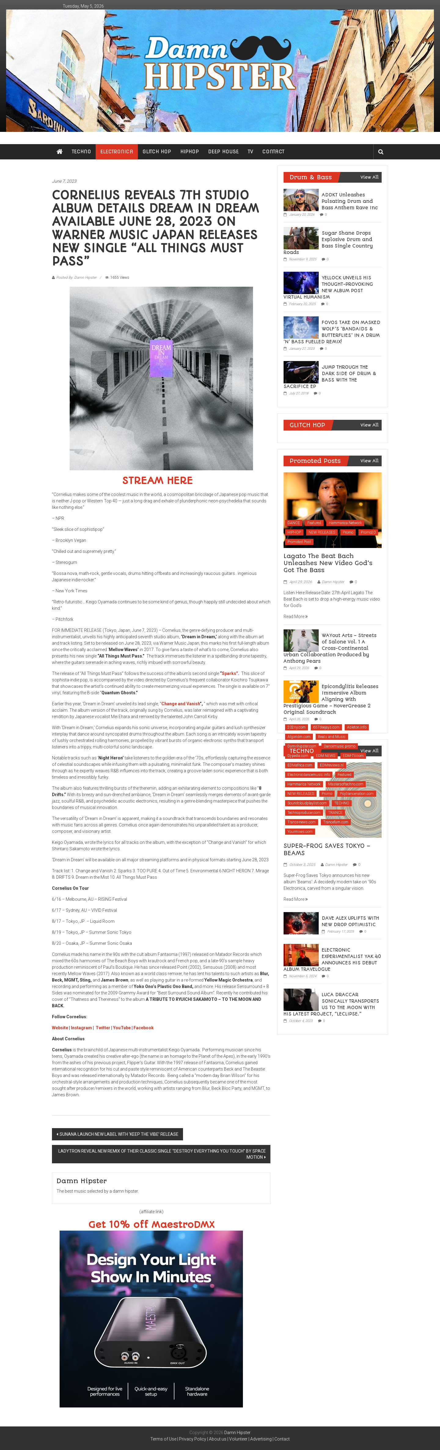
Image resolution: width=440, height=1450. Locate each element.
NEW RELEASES (322, 532)
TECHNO (81, 152)
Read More (296, 616)
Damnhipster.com (302, 746)
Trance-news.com (302, 822)
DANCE (294, 523)
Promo (348, 532)
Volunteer (238, 1439)
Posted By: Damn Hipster (76, 277)
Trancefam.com (335, 822)
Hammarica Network (345, 523)
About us (217, 1439)
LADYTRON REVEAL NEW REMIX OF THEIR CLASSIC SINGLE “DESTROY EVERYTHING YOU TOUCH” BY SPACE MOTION (162, 1154)
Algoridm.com (299, 737)
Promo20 (368, 532)
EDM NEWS (325, 756)
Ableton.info (356, 727)
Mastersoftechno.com (345, 784)
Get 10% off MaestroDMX (151, 1225)
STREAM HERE (157, 480)
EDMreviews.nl (332, 765)
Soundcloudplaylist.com (307, 803)
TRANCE (335, 813)
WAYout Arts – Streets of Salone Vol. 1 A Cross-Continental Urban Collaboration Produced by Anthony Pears (330, 648)
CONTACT (273, 152)
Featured (314, 523)
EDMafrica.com (300, 765)
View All (370, 177)
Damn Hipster (333, 582)
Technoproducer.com (304, 813)
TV (250, 152)
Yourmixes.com (300, 831)
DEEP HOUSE (223, 152)
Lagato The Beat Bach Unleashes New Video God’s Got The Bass (328, 563)
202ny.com (297, 727)
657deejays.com (326, 727)
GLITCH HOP (156, 152)
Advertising (261, 1439)
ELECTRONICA (116, 152)
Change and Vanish (180, 703)
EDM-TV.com (353, 756)
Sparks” (230, 673)
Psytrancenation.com (357, 794)
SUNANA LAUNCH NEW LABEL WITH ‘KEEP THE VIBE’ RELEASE (119, 1134)
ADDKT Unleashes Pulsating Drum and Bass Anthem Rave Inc (350, 201)
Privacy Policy (192, 1439)
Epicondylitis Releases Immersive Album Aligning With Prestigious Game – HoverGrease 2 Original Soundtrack (331, 699)
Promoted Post (299, 542)
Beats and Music (332, 737)
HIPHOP (189, 152)
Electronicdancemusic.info (309, 775)
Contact (282, 1439)
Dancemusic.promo (339, 746)
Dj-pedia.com (298, 756)
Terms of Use (163, 1439)
